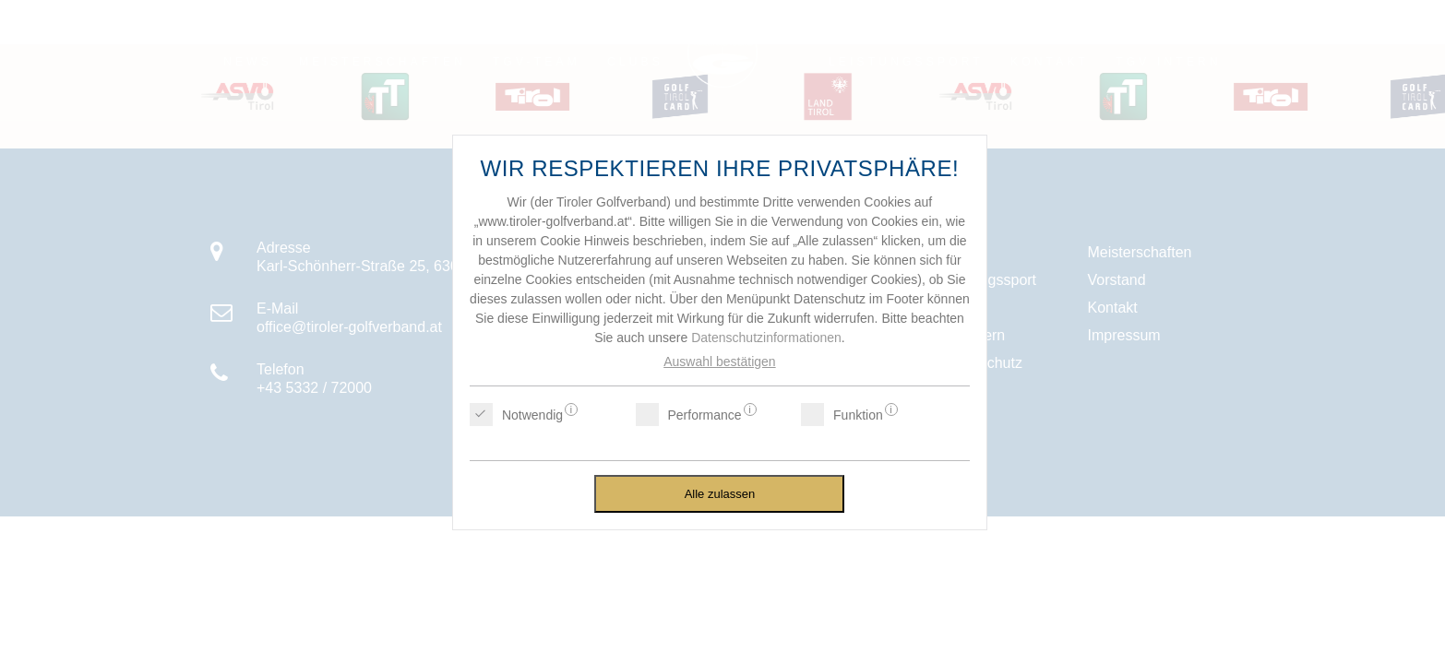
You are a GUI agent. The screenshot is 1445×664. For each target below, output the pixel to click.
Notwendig (532, 414)
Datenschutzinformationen (766, 337)
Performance (705, 414)
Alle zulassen (720, 494)
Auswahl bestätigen (719, 361)
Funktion (858, 414)
